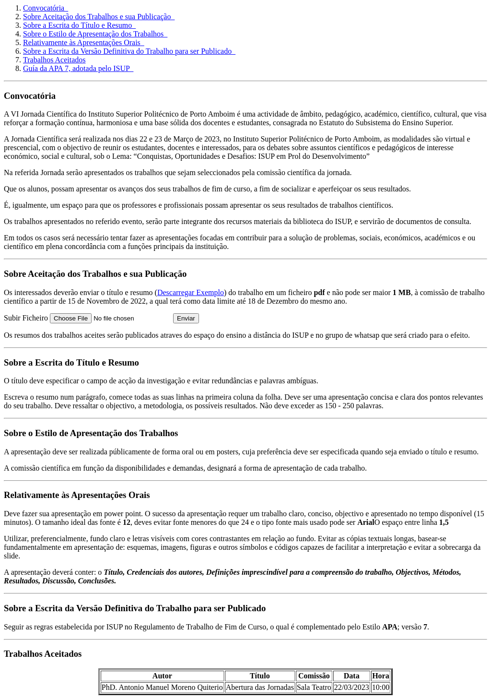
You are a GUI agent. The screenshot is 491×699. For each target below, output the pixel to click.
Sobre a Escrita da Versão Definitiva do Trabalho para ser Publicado (129, 51)
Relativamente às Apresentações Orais (83, 42)
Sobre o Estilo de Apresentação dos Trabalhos (95, 34)
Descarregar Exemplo (190, 292)
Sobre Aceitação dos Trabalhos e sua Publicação (99, 16)
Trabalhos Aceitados (54, 60)
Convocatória (45, 8)
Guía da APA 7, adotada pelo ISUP (78, 68)
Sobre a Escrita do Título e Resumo (79, 25)
